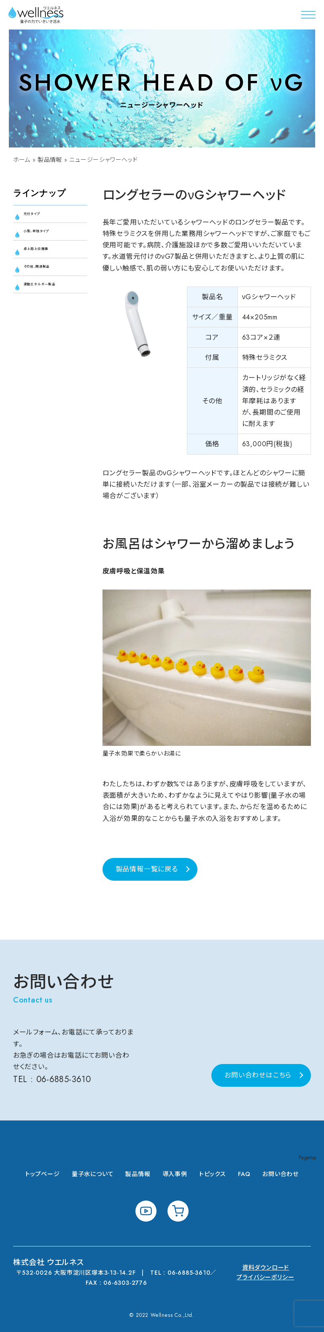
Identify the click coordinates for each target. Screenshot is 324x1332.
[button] (308, 15)
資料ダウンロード (265, 1267)
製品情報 (50, 159)
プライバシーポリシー (265, 1277)
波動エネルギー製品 (51, 310)
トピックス (212, 1174)
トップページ (42, 1174)
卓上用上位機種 (48, 261)
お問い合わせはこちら (258, 1075)
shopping (178, 1211)
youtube (146, 1211)
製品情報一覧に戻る (147, 869)
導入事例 (174, 1174)
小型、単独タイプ (49, 239)
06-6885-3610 (64, 1079)
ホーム (22, 159)
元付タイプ (40, 216)
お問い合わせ (280, 1174)
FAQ (244, 1174)
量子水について (93, 1174)
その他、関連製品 (50, 284)
